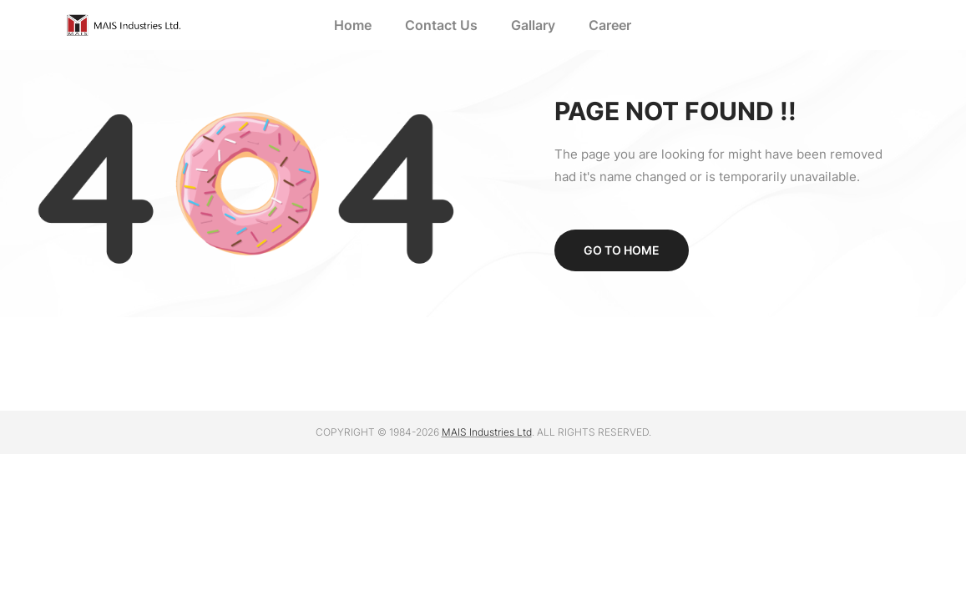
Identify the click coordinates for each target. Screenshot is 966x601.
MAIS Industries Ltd (487, 432)
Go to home (622, 250)
